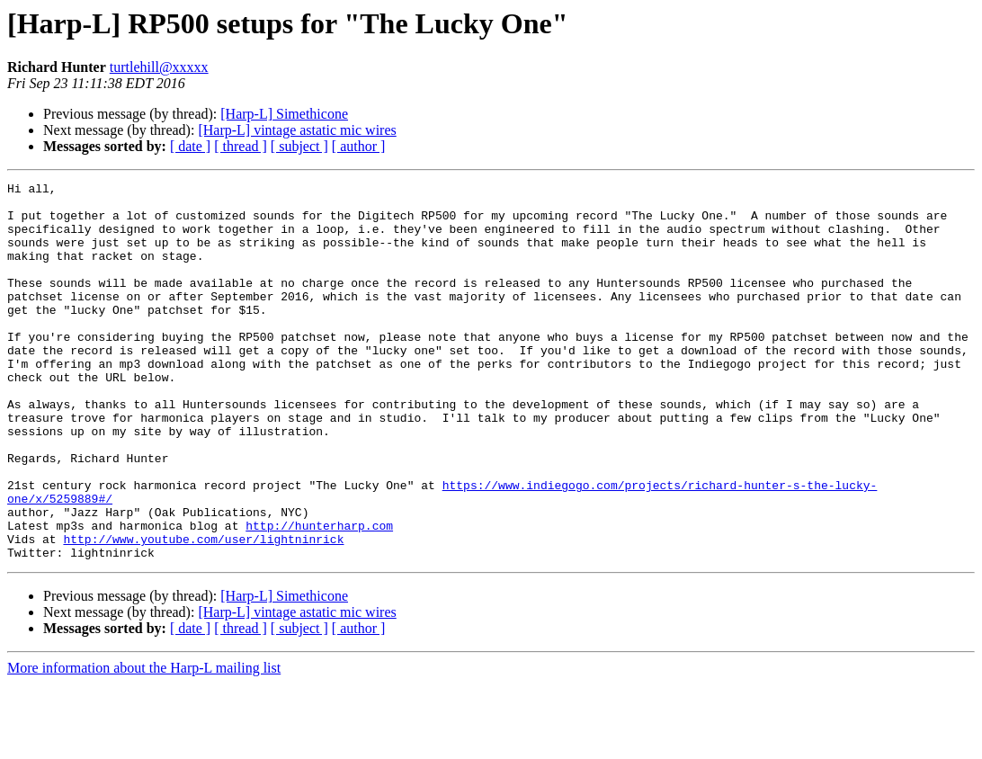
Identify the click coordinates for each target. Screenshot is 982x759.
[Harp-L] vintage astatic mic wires (297, 130)
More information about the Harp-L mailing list (144, 743)
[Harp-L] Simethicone (284, 113)
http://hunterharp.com (319, 595)
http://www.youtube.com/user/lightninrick (203, 611)
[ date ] (190, 146)
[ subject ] (299, 146)
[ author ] (359, 146)
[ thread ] (240, 146)
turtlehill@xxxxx (159, 67)
